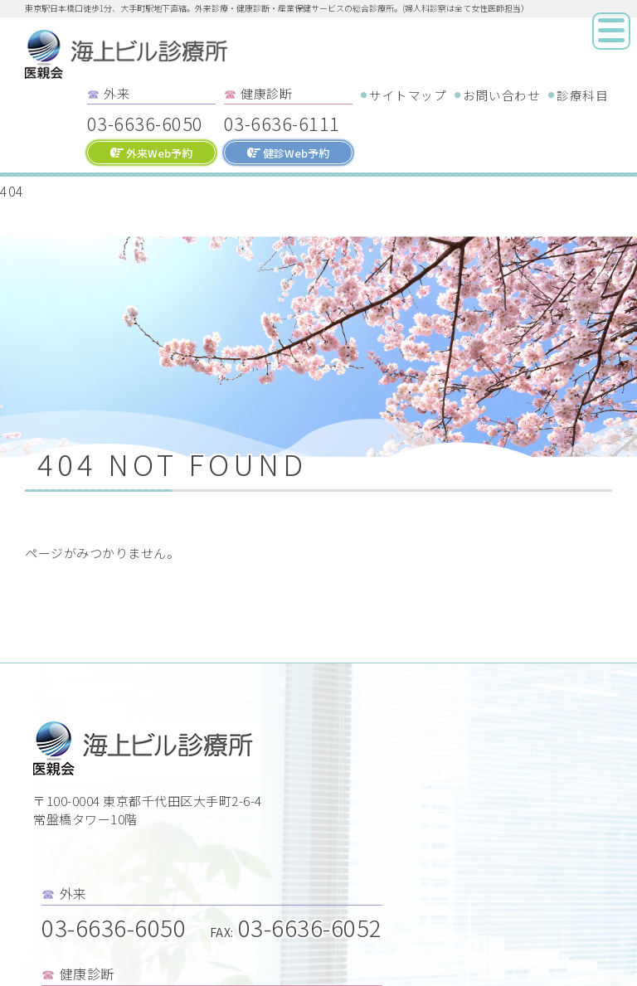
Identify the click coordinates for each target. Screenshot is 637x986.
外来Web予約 (151, 153)
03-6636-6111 (282, 122)
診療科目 (582, 95)
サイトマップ (407, 95)
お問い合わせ (501, 95)
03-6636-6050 (145, 122)
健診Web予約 (288, 153)
